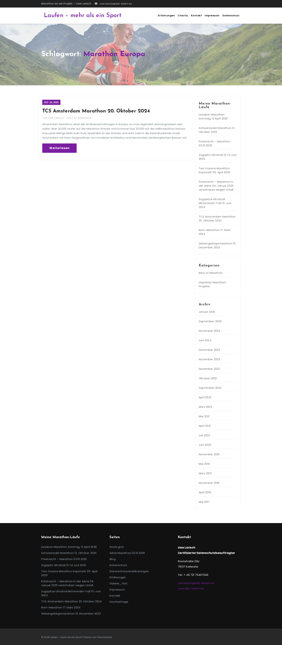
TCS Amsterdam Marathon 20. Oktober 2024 (96, 111)
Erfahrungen (166, 15)
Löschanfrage (119, 602)
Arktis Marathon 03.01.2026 (127, 553)
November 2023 (209, 359)
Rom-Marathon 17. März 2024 (60, 607)
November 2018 (209, 483)
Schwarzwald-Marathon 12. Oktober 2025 (217, 130)
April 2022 (205, 397)
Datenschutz (231, 15)
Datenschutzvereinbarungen (129, 571)
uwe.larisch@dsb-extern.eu (113, 3)
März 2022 (205, 407)
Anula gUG (117, 547)
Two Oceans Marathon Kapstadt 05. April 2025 (214, 170)
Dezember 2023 (209, 350)
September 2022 (210, 388)
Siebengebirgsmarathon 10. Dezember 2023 (217, 245)
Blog (112, 559)
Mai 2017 (204, 502)
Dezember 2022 (209, 369)
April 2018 (205, 492)
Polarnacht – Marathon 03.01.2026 (64, 559)
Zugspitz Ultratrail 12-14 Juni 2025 (63, 565)
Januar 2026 (207, 312)
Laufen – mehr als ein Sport (82, 15)
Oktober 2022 (208, 378)
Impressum (212, 15)
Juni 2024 (205, 340)
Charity (183, 15)
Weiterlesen (59, 148)
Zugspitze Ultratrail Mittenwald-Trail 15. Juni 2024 (215, 203)
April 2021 (205, 426)
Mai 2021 (204, 416)
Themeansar (104, 637)
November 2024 (209, 331)
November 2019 (209, 454)
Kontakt (196, 15)
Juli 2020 (204, 435)
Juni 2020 (205, 445)
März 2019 (205, 473)
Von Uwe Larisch (53, 118)
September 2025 (210, 321)
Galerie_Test (119, 583)
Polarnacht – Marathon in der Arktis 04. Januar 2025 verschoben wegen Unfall (216, 186)
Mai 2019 (204, 464)
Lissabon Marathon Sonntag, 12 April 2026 (213, 116)
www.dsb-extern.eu (191, 588)
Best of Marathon (79, 118)
